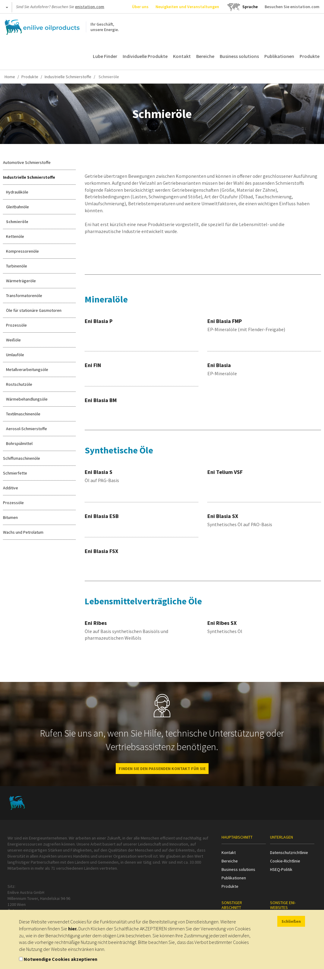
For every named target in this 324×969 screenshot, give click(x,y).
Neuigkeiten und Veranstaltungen (187, 6)
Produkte (309, 56)
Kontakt (182, 56)
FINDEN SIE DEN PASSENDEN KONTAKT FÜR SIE (162, 768)
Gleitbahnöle (17, 206)
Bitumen (10, 517)
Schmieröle (17, 221)
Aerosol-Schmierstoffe (26, 428)
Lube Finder (105, 56)
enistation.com (89, 6)
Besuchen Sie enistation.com (292, 6)
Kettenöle (15, 236)
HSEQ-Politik (281, 869)
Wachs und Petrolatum (23, 532)
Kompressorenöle (22, 251)
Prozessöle (16, 325)
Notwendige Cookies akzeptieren (60, 959)
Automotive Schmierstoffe (27, 162)
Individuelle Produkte (145, 56)
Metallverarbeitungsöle (27, 369)
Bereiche (205, 56)
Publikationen (279, 56)
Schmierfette (15, 473)
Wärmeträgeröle (21, 280)
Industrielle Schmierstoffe (68, 76)
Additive (10, 488)
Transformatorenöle (24, 295)
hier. (72, 929)
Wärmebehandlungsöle (27, 399)
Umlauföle (15, 354)
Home (10, 76)
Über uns (140, 6)
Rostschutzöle (19, 384)
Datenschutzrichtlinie (289, 852)
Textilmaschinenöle (23, 414)
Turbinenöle (16, 266)
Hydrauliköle (17, 192)
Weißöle (13, 340)
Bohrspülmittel (19, 443)
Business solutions (239, 56)
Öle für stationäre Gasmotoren (33, 310)
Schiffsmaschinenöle (21, 458)
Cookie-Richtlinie (285, 861)
